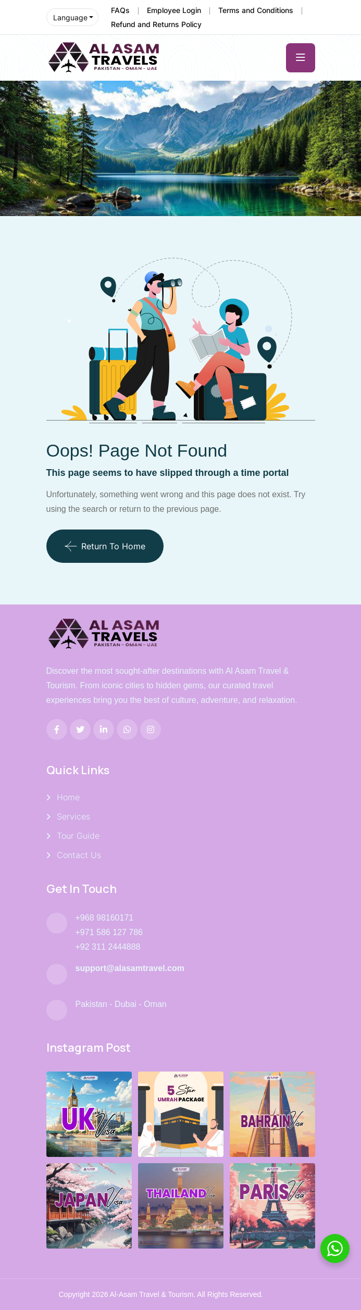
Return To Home (105, 546)
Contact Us (79, 855)
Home (68, 797)
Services (73, 816)
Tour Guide (78, 835)
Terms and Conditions (255, 10)
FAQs (120, 10)
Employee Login (174, 10)
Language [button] (70, 17)
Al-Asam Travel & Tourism (152, 1294)
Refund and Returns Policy (156, 24)
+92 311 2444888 (108, 946)
